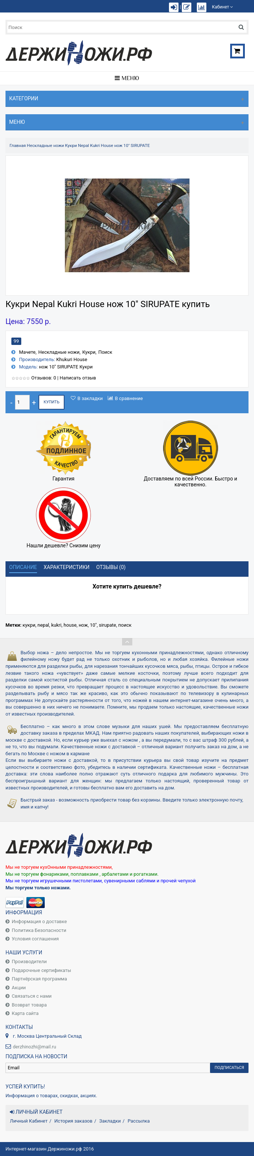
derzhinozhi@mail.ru (34, 1046)
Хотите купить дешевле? (127, 586)
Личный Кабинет (29, 1121)
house (69, 625)
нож (83, 625)
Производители (29, 961)
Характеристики (66, 567)
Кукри (88, 352)
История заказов (73, 1121)
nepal (43, 625)
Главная (18, 145)
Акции (19, 987)
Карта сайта (25, 1013)
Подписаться (229, 1067)
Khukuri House (71, 359)
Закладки (110, 1121)
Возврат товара (29, 1005)
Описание (23, 567)
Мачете (27, 352)
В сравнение (129, 398)
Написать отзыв (78, 378)
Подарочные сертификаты (41, 970)
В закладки (90, 398)
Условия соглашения (35, 938)
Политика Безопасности (39, 930)
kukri (56, 625)
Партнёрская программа (39, 979)
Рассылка (139, 1121)
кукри (29, 625)
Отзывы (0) (111, 567)
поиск (125, 625)
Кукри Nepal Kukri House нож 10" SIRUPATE (107, 145)
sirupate (107, 625)
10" (93, 625)
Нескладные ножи (45, 145)
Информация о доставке (39, 921)
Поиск (105, 352)
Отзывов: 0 (43, 378)
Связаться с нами (32, 996)
